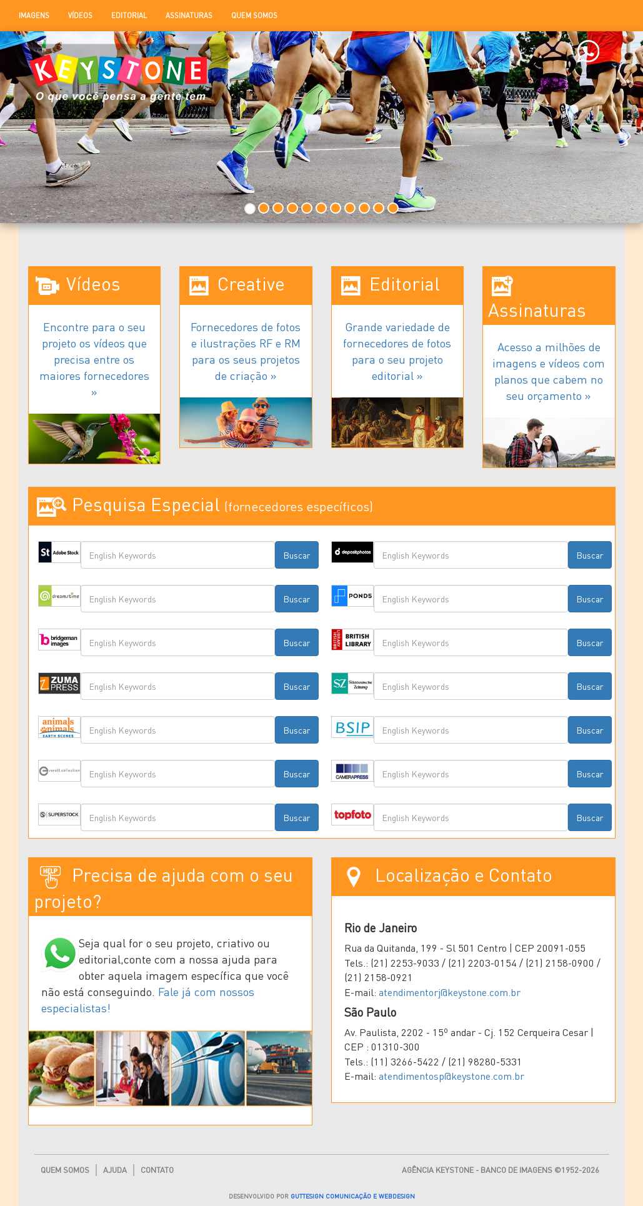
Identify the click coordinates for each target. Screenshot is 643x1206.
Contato (157, 1170)
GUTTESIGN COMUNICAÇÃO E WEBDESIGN (353, 1196)
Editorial (129, 15)
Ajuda (115, 1170)
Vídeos (80, 15)
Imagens (34, 15)
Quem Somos (254, 15)
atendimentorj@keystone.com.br (450, 992)
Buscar (297, 555)
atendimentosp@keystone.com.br (451, 1075)
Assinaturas (189, 15)
